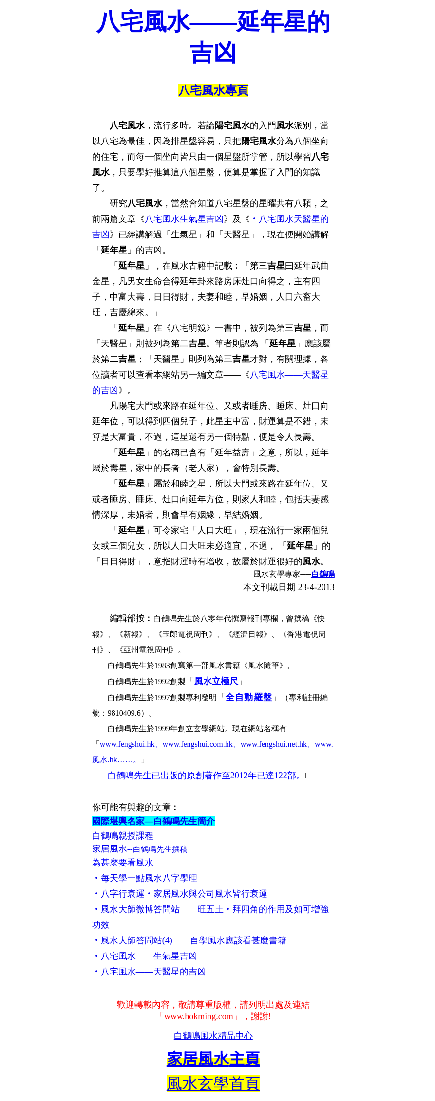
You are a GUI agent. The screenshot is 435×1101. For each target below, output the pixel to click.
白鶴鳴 (323, 574)
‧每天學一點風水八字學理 (144, 878)
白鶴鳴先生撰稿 (160, 849)
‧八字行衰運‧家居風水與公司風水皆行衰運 (179, 894)
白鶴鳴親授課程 (122, 836)
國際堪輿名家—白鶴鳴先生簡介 (153, 821)
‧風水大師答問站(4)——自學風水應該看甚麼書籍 (189, 940)
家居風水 (109, 849)
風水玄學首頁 (213, 1083)
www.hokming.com (198, 1016)
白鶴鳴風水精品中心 (213, 1036)
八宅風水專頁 (213, 90)
